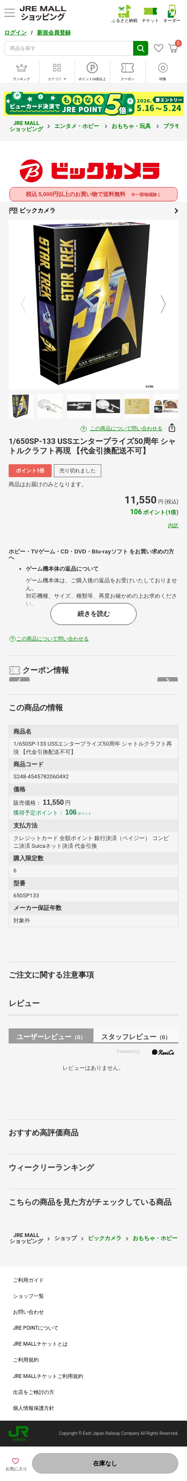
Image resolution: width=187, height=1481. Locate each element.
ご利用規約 (26, 1360)
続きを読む (94, 614)
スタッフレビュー (136, 1037)
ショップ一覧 (28, 1296)
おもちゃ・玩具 (132, 126)
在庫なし (105, 1463)
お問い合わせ (28, 1312)
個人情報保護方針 (33, 1408)
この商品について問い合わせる (126, 428)
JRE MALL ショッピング (26, 126)
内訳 (173, 525)
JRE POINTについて (36, 1328)
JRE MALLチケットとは (40, 1344)
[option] (93, 305)
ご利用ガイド (28, 1280)
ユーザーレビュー (51, 1037)
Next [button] (158, 304)
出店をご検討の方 (33, 1392)
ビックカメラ (93, 211)
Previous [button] (29, 304)
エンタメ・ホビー (77, 126)
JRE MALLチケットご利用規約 (48, 1376)
